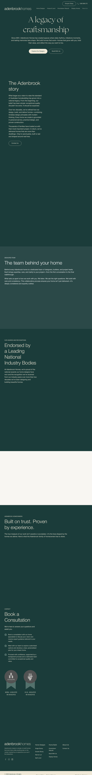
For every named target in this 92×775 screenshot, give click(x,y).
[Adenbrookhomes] (17, 8)
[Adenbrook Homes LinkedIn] (12, 759)
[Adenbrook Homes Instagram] (9, 759)
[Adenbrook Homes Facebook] (5, 759)
